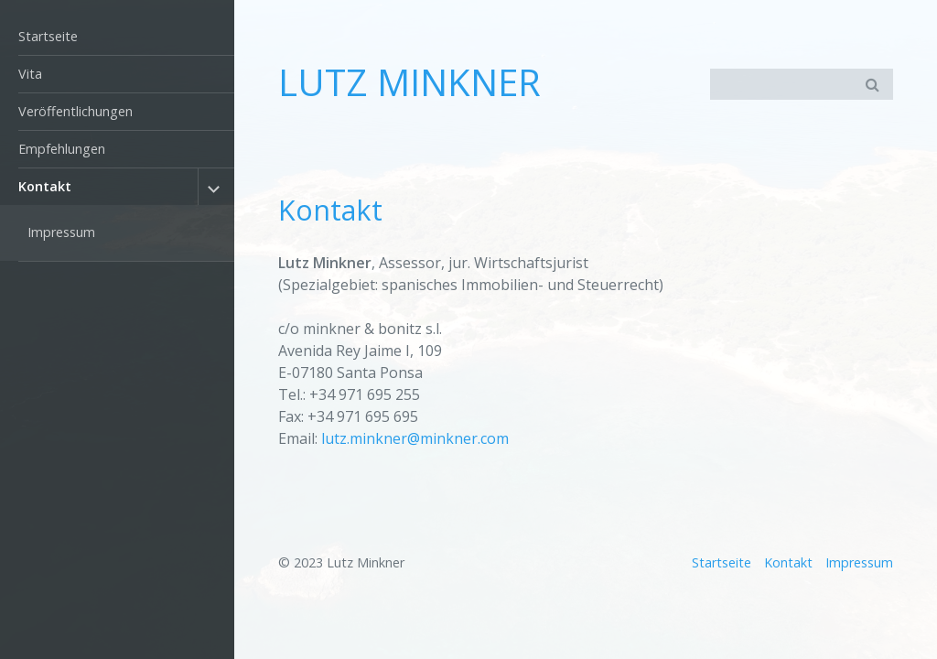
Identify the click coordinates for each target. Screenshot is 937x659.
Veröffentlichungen (75, 111)
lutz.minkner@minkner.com (415, 438)
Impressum (61, 232)
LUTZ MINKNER (409, 82)
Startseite (48, 36)
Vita (30, 73)
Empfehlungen (61, 148)
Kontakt (44, 186)
